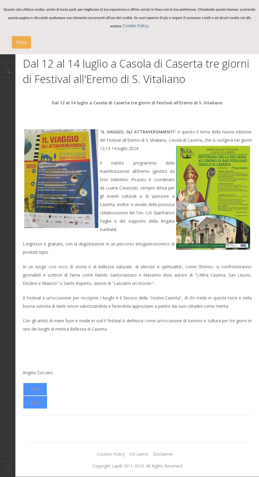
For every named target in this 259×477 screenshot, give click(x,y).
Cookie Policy (135, 25)
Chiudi (21, 42)
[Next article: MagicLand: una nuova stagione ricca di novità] (35, 402)
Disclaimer (163, 454)
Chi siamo (138, 454)
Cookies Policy (111, 454)
